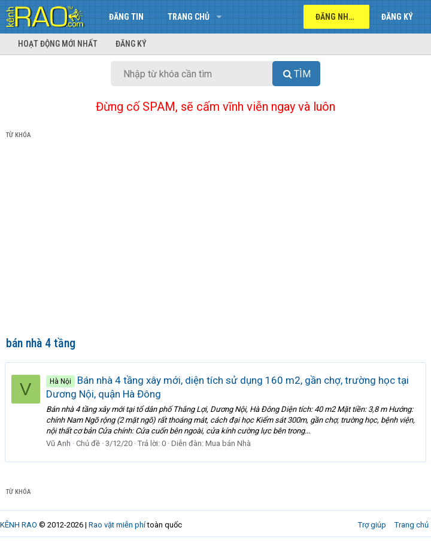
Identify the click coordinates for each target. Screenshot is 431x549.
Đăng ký (131, 43)
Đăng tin (126, 17)
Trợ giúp (372, 524)
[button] (219, 17)
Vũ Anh (59, 443)
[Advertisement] (215, 240)
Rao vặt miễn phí (117, 524)
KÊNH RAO (18, 524)
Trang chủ (189, 17)
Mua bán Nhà (229, 443)
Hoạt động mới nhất (58, 43)
